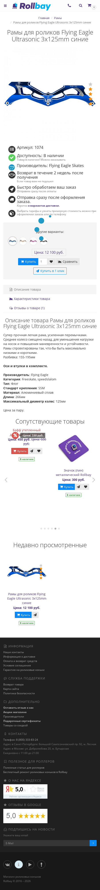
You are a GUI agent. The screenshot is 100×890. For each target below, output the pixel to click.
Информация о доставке (19, 656)
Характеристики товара (29, 299)
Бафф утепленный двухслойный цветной (27, 432)
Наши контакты (13, 652)
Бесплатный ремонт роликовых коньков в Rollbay (35, 772)
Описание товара (25, 289)
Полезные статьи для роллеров (23, 767)
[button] (91, 5)
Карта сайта (11, 689)
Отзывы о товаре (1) (27, 308)
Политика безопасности (19, 693)
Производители (13, 716)
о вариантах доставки (43, 205)
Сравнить (67, 261)
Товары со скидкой (15, 725)
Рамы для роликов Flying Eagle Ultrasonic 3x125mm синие (26, 598)
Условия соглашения (17, 665)
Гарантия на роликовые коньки (24, 670)
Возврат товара (13, 684)
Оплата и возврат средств (20, 661)
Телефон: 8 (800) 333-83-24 (20, 740)
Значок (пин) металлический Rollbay (73, 472)
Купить (19, 451)
